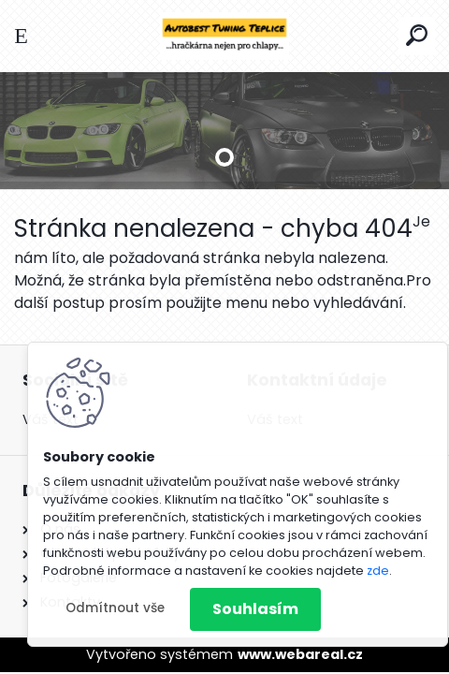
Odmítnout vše (115, 608)
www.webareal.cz (300, 654)
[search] (416, 35)
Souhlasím (255, 609)
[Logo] (224, 36)
